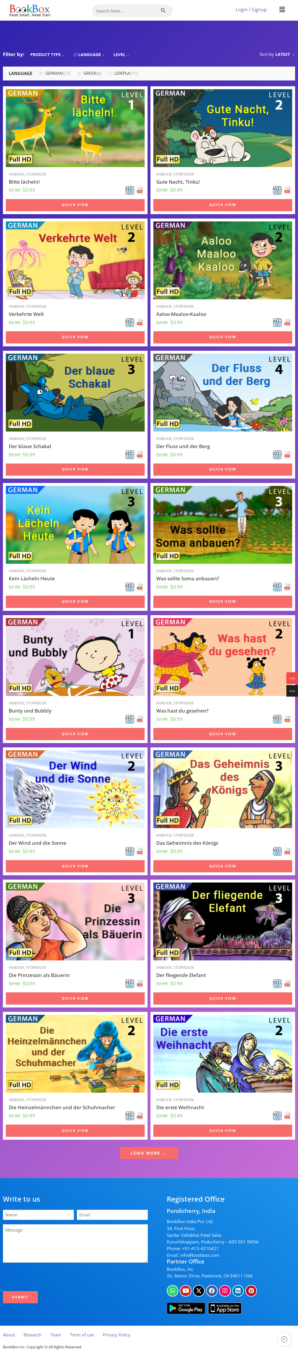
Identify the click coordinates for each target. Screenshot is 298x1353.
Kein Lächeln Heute (32, 578)
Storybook (36, 174)
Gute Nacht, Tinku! (178, 181)
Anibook (16, 174)
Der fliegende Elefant (181, 975)
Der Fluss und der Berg (183, 446)
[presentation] (48, 1277)
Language (92, 54)
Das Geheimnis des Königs (187, 843)
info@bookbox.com (199, 1255)
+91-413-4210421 (200, 1248)
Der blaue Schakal (30, 446)
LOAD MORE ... (149, 1153)
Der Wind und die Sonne (37, 843)
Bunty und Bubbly (30, 710)
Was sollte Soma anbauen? (187, 578)
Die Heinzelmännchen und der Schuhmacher (62, 1107)
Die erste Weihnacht (180, 1107)
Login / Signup (251, 9)
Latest (282, 54)
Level (122, 54)
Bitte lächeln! (24, 181)
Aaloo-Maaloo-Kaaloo (181, 314)
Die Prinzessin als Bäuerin (39, 975)
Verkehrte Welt (26, 314)
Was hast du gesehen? (182, 710)
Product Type (48, 54)
